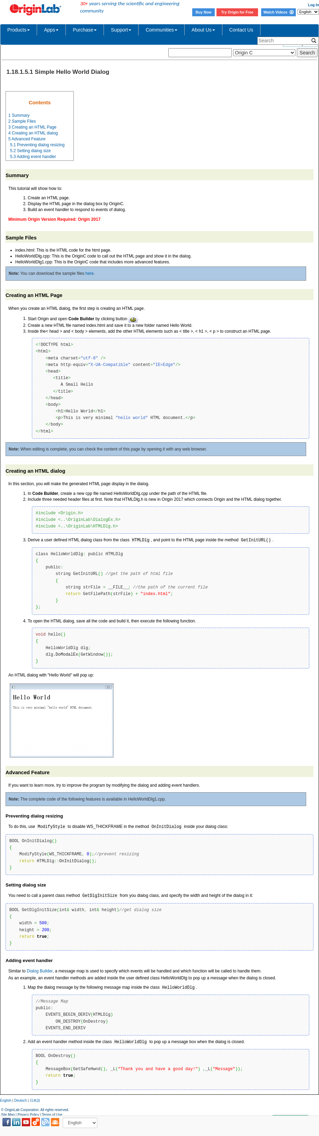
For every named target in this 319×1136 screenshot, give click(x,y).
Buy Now (204, 12)
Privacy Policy (28, 1115)
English (5, 1100)
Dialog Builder (40, 971)
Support (121, 30)
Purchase (85, 30)
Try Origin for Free (237, 12)
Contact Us (241, 30)
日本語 (35, 1100)
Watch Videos (278, 12)
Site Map (8, 1115)
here (89, 273)
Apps (51, 30)
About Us (203, 30)
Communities (161, 30)
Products (18, 30)
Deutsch (20, 1100)
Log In (313, 5)
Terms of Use (52, 1115)
